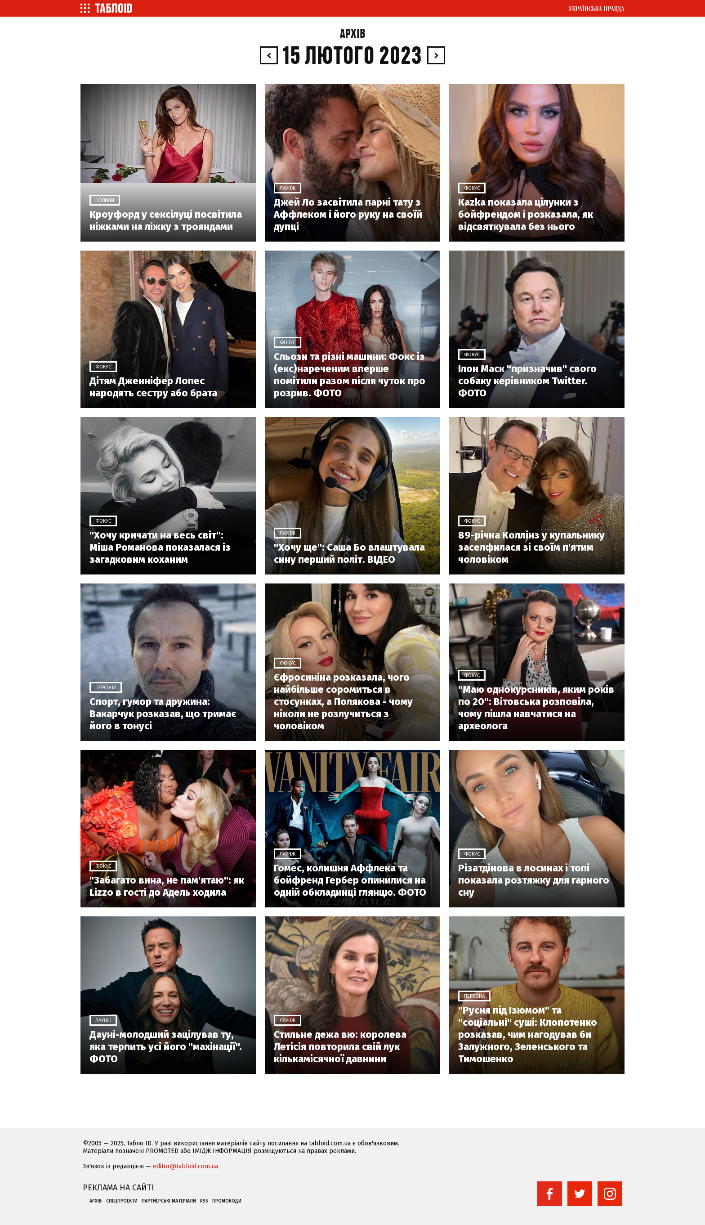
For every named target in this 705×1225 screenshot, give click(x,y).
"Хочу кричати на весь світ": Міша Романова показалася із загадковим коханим (160, 547)
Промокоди (226, 1201)
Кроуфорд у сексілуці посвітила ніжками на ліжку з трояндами (165, 220)
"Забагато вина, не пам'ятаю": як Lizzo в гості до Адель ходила (166, 886)
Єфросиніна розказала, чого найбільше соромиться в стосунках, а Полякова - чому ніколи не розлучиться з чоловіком (343, 701)
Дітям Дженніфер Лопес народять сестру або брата (153, 387)
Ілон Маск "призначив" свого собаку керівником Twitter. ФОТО (527, 381)
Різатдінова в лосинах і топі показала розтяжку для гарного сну (533, 880)
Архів (353, 34)
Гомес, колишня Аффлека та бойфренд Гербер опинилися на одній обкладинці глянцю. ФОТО (350, 880)
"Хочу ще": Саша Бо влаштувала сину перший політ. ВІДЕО (349, 553)
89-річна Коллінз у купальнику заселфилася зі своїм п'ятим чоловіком (531, 547)
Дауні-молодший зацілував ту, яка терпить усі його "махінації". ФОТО (165, 1046)
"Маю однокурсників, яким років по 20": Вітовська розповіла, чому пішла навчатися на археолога (536, 707)
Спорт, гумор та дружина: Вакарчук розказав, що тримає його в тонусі (162, 714)
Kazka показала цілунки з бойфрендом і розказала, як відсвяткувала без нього (525, 214)
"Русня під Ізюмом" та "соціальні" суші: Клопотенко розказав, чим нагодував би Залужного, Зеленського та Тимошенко (527, 1034)
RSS (204, 1201)
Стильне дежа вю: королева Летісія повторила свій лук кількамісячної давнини (340, 1046)
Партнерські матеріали (169, 1201)
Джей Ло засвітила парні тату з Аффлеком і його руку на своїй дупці (348, 214)
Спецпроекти (122, 1201)
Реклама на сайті (118, 1188)
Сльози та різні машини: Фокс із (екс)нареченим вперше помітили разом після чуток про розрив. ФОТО (349, 374)
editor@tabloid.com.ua (185, 1166)
